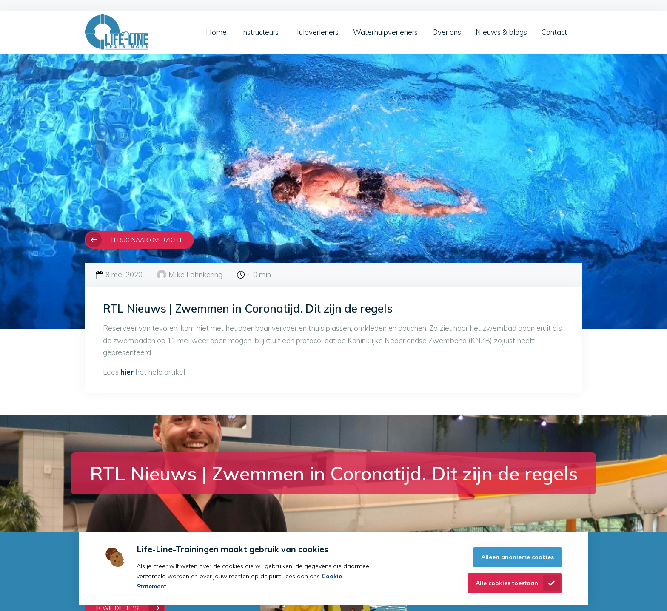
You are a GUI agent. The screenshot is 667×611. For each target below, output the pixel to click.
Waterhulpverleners (385, 32)
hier (127, 371)
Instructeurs (260, 32)
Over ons (446, 32)
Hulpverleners (316, 32)
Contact (554, 32)
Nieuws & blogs (501, 32)
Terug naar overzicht (146, 239)
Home (216, 32)
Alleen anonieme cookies (517, 557)
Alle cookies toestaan (507, 583)
